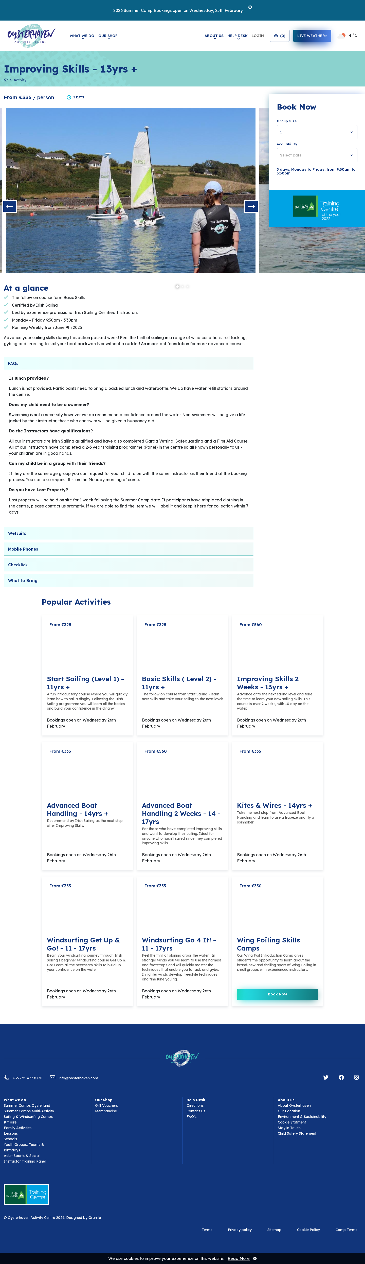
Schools (10, 1139)
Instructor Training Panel (25, 1161)
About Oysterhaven (294, 1105)
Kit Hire (10, 1122)
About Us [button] (214, 35)
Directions (195, 1105)
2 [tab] (182, 286)
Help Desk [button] (238, 35)
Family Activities (17, 1128)
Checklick (18, 564)
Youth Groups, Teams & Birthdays (24, 1147)
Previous (9, 206)
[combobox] (317, 132)
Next (251, 206)
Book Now (277, 994)
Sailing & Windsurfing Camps (28, 1116)
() (279, 36)
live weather (312, 35)
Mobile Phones (23, 549)
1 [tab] (177, 286)
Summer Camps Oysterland (27, 1105)
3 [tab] (187, 286)
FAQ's (191, 1116)
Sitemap (274, 1229)
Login (258, 35)
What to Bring (23, 580)
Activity (20, 80)
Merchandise (106, 1111)
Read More (239, 1258)
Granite (94, 1217)
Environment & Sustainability (302, 1116)
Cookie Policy (308, 1229)
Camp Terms (346, 1229)
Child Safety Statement (297, 1133)
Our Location (289, 1111)
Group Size (287, 121)
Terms (207, 1229)
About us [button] (286, 1100)
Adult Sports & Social (22, 1155)
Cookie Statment (292, 1122)
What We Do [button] (82, 35)
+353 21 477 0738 (23, 1078)
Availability (287, 144)
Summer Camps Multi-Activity (29, 1111)
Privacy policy (240, 1229)
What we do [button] (15, 1100)
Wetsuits (17, 533)
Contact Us (196, 1111)
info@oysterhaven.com (74, 1078)
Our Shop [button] (108, 35)
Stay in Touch (289, 1128)
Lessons (11, 1133)
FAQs (13, 363)
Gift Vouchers (106, 1105)
